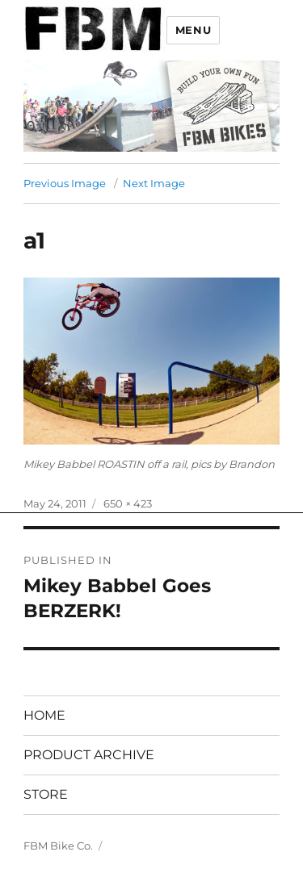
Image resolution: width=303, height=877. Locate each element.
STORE (45, 794)
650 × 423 (127, 503)
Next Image (154, 183)
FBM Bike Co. (58, 845)
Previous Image (64, 183)
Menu (193, 29)
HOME (44, 715)
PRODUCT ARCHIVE (88, 754)
